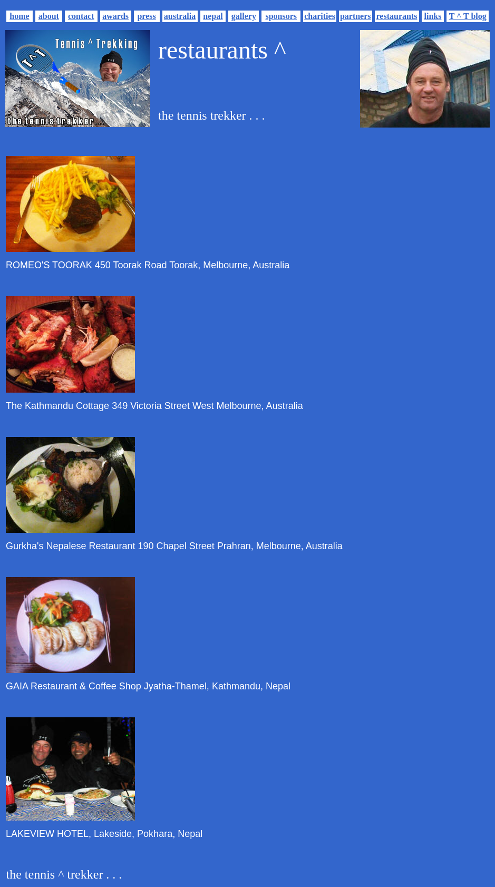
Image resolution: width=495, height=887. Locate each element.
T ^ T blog (468, 16)
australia (180, 16)
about (48, 16)
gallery (243, 16)
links (433, 16)
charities (319, 16)
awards (115, 16)
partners (355, 16)
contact (81, 16)
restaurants (397, 16)
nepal (212, 16)
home (19, 16)
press (146, 16)
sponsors (281, 16)
